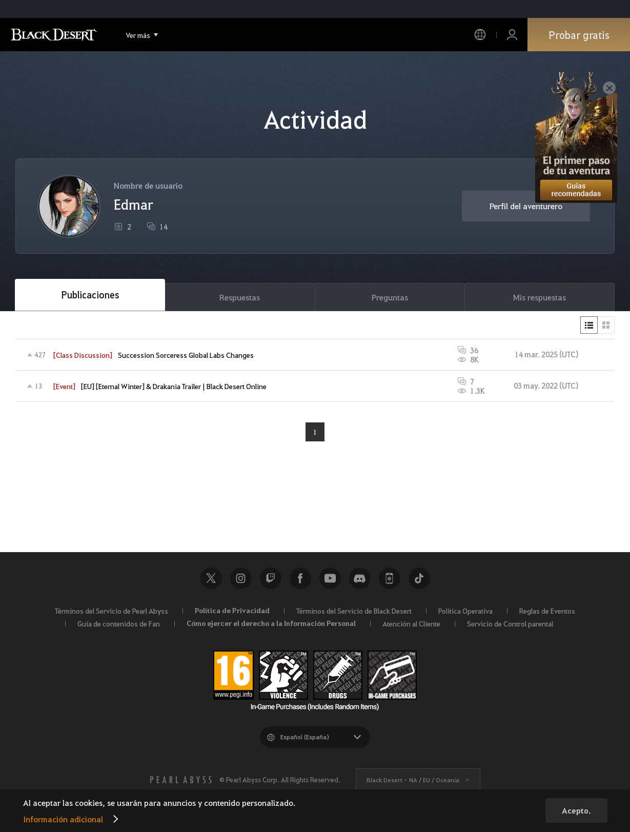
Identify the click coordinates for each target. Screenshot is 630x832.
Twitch (270, 578)
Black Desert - (413, 780)
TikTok (419, 578)
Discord (360, 578)
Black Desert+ (389, 578)
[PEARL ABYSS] (181, 779)
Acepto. (576, 810)
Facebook (300, 578)
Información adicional (63, 819)
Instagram (241, 578)
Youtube (330, 578)
